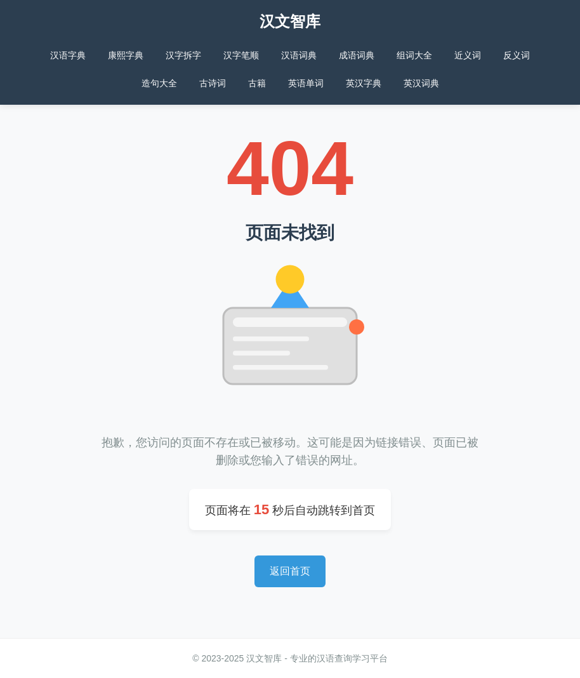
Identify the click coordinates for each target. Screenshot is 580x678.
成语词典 (356, 55)
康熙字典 (125, 55)
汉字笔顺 (241, 55)
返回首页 (290, 571)
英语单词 (306, 83)
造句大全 (159, 83)
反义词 (516, 55)
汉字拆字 (183, 55)
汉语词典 (299, 55)
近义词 (467, 55)
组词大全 (414, 55)
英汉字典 (363, 83)
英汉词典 (421, 83)
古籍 (257, 83)
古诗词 (212, 83)
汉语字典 (68, 55)
